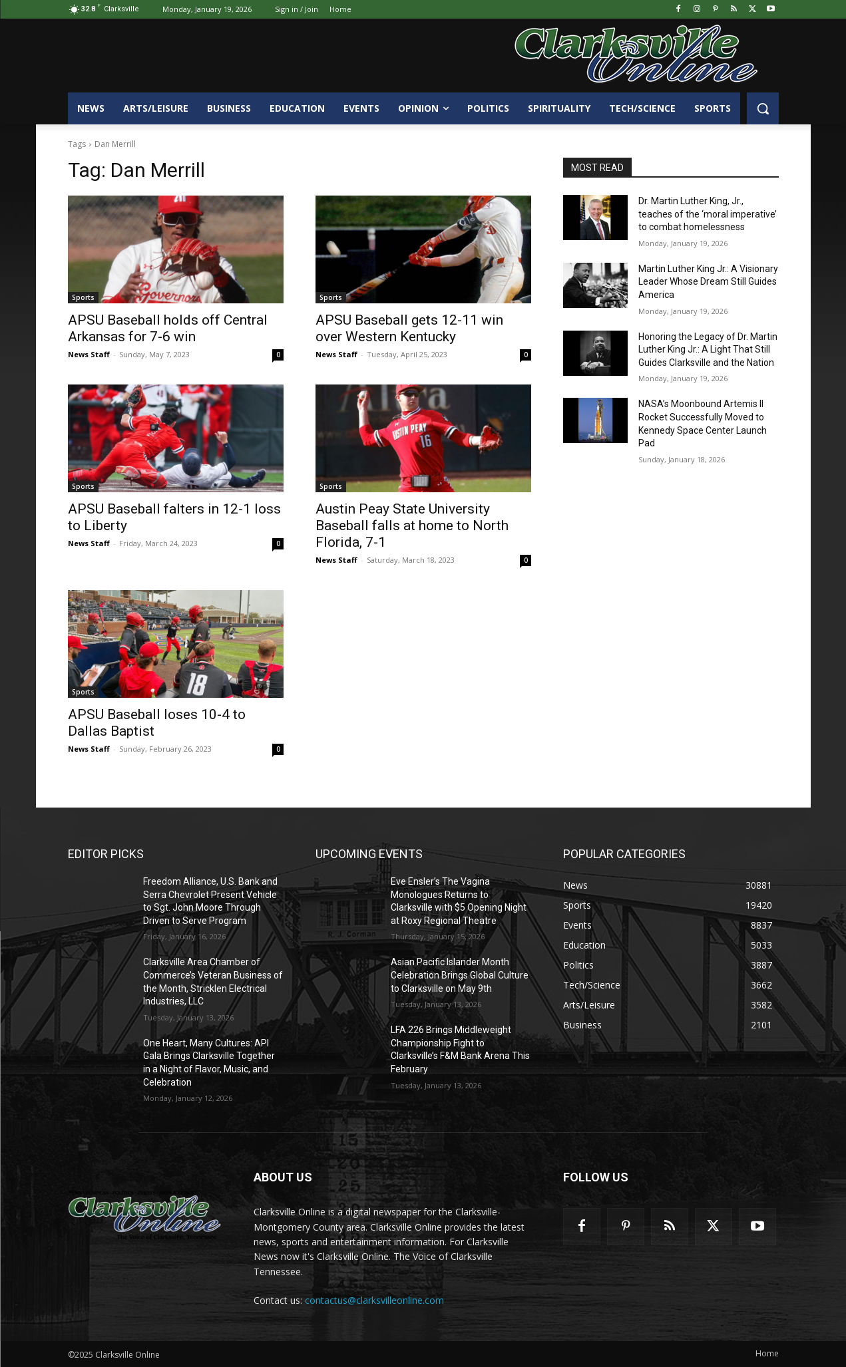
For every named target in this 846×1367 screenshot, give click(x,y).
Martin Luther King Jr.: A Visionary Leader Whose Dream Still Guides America (708, 281)
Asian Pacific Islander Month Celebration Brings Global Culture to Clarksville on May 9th (460, 975)
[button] (763, 108)
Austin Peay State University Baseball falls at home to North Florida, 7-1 (412, 525)
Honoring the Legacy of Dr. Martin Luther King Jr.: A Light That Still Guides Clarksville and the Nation (707, 349)
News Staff (89, 354)
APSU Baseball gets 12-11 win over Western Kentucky (409, 328)
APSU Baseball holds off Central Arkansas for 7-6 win (168, 328)
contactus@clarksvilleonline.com (374, 1300)
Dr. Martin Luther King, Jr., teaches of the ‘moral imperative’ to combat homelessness (707, 214)
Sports (83, 297)
